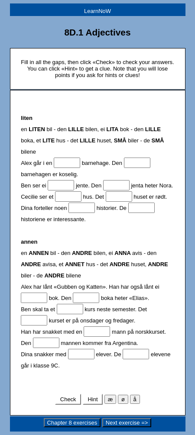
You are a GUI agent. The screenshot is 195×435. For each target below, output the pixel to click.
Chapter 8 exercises (72, 422)
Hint (92, 399)
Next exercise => (127, 422)
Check (68, 399)
